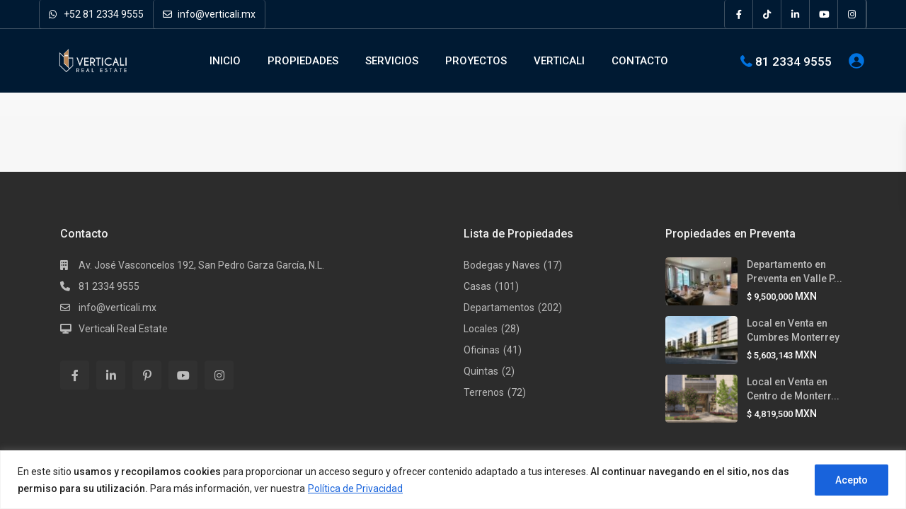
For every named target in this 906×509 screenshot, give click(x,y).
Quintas (481, 371)
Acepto (851, 480)
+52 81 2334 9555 (96, 14)
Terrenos (484, 392)
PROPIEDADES (303, 60)
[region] (453, 479)
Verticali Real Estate (123, 328)
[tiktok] (767, 14)
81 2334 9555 (793, 61)
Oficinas (482, 350)
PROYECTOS (476, 60)
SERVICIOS (391, 60)
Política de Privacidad (355, 488)
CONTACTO (640, 60)
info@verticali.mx (209, 14)
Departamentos (499, 307)
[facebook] (739, 14)
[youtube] (824, 14)
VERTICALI (559, 60)
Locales (481, 328)
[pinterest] (146, 375)
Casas (477, 286)
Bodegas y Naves (502, 265)
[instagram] (852, 14)
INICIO (225, 60)
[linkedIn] (795, 14)
